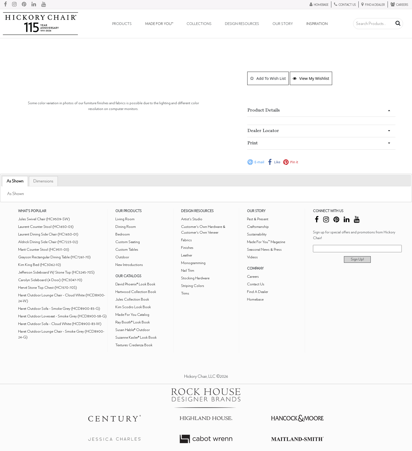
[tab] (15, 181)
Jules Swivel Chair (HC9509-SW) (44, 219)
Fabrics (186, 240)
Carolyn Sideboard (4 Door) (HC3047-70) (50, 280)
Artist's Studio (191, 219)
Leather (186, 255)
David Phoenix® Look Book (135, 284)
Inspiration (317, 24)
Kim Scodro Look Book (133, 307)
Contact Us (255, 284)
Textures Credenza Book (133, 345)
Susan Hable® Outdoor (132, 330)
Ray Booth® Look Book (132, 322)
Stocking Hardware (195, 278)
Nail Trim (187, 270)
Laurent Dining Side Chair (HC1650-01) (48, 234)
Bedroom (122, 234)
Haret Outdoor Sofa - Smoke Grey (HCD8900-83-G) (59, 309)
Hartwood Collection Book (135, 292)
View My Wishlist (311, 78)
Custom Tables (126, 249)
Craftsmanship (258, 227)
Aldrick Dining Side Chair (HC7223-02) (48, 242)
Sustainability (256, 234)
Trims (185, 293)
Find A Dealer (257, 292)
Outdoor (122, 257)
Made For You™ (159, 24)
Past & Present (257, 219)
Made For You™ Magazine (266, 242)
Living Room (125, 219)
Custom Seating (127, 242)
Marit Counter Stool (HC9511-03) (43, 249)
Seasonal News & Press (264, 249)
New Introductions (129, 265)
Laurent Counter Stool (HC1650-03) (46, 227)
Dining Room (125, 227)
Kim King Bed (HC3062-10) (39, 265)
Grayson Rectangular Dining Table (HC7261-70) (54, 257)
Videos (252, 257)
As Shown (15, 181)
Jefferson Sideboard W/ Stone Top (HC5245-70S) (56, 272)
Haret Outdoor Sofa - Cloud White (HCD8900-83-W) (59, 324)
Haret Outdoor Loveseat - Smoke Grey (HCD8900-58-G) (62, 316)
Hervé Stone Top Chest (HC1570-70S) (47, 288)
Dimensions (43, 181)
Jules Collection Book (132, 299)
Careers (253, 277)
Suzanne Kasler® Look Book (136, 337)
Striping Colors (192, 286)
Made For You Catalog (132, 315)
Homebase (255, 299)
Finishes (187, 248)
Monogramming (193, 263)
